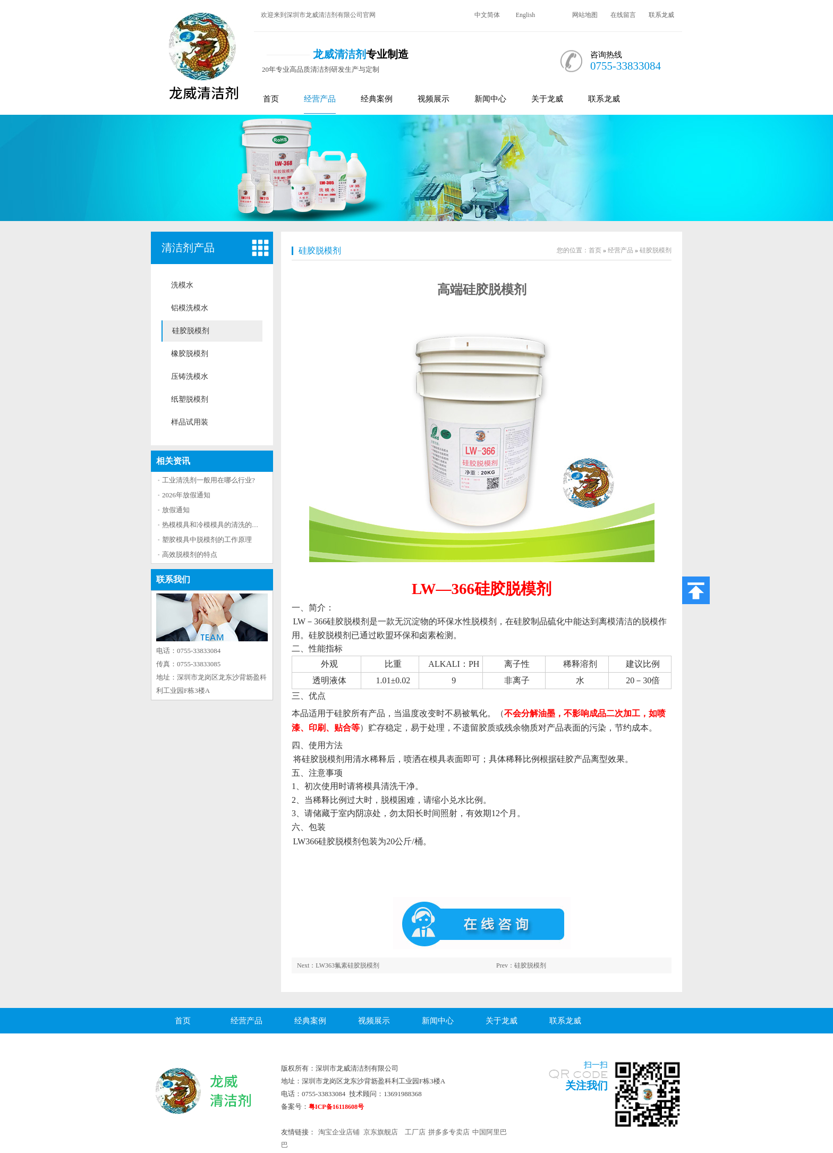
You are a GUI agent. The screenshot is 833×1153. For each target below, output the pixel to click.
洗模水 (182, 285)
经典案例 (377, 99)
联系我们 (173, 579)
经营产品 (320, 99)
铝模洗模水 (189, 308)
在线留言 (623, 15)
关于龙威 (547, 99)
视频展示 (433, 99)
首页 (271, 99)
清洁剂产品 (188, 247)
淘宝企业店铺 (339, 1132)
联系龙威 (661, 15)
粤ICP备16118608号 (336, 1106)
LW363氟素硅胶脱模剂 (347, 965)
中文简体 (487, 15)
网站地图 (585, 15)
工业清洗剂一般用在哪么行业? (208, 480)
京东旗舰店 (380, 1132)
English (526, 15)
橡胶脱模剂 (189, 354)
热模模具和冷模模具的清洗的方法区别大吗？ (231, 525)
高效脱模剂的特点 (189, 554)
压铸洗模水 (189, 376)
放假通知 (176, 510)
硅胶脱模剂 (190, 331)
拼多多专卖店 (449, 1132)
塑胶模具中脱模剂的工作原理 (207, 540)
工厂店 (415, 1132)
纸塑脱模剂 (189, 399)
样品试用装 (189, 422)
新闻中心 (490, 99)
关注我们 (586, 1085)
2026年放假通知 (186, 495)
